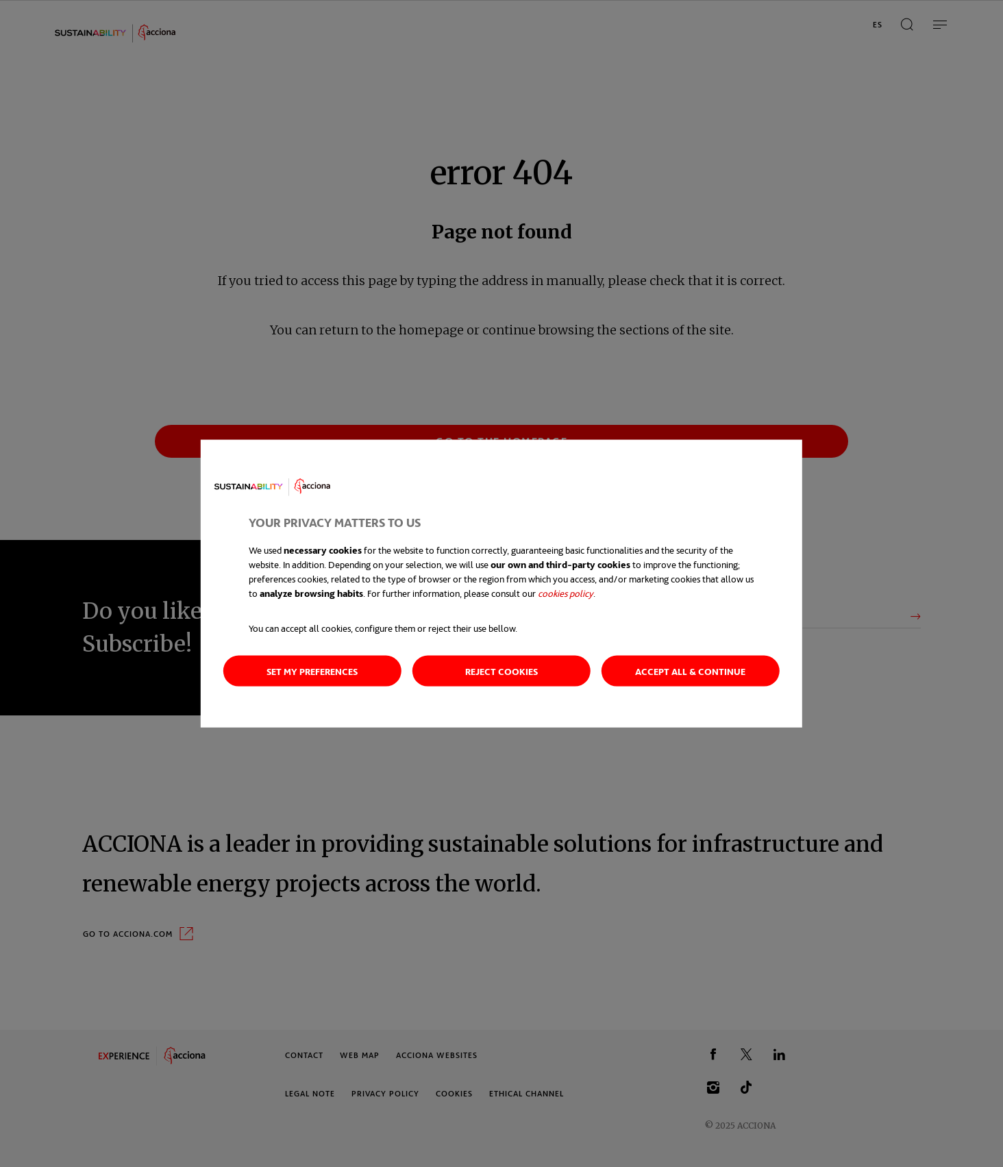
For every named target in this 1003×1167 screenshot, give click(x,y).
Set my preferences (312, 671)
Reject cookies (501, 671)
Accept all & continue (690, 671)
